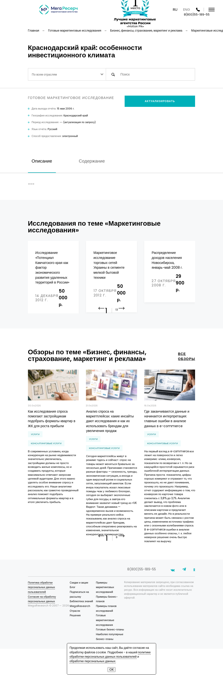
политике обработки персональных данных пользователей (110, 654)
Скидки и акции (79, 611)
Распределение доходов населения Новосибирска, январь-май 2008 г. (167, 260)
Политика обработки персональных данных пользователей (41, 615)
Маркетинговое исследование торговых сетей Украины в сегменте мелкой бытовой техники (109, 265)
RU (175, 9)
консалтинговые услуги (46, 460)
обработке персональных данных (92, 661)
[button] (121, 328)
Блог (72, 615)
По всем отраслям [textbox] (44, 74)
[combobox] (67, 74)
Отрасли (75, 639)
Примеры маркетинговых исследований (105, 615)
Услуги (35, 451)
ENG (186, 9)
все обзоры (186, 373)
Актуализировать (160, 101)
